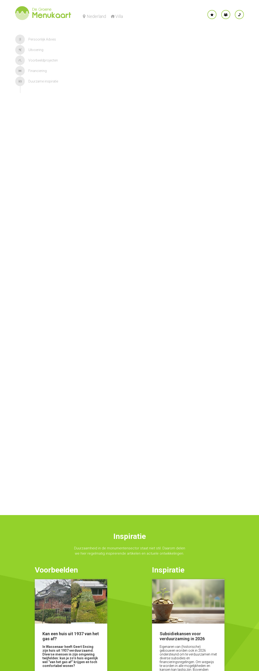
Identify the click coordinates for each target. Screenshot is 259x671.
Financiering (31, 71)
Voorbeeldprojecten (36, 60)
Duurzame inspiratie (36, 81)
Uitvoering (29, 50)
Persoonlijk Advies (35, 39)
